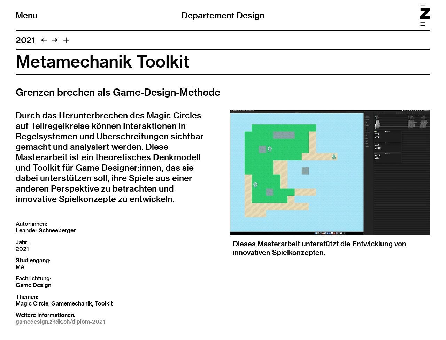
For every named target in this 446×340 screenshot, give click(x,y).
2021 (25, 40)
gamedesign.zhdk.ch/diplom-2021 (60, 321)
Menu (27, 15)
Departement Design (223, 15)
